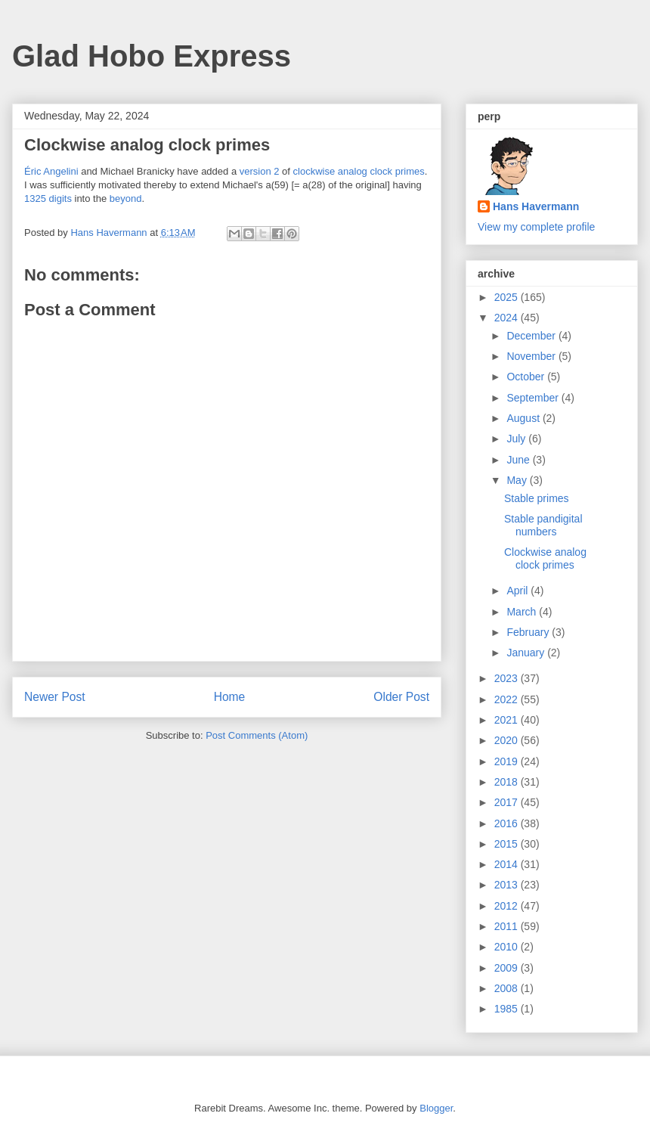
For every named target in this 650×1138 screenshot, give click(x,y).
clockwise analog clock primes (359, 171)
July (517, 439)
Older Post (401, 696)
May (517, 480)
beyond (126, 198)
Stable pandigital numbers (543, 525)
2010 (507, 947)
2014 (507, 864)
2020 (507, 740)
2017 (507, 802)
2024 (507, 318)
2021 (507, 720)
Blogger (436, 1108)
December (532, 336)
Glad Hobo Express (151, 56)
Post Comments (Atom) (257, 735)
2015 (507, 844)
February (529, 632)
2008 (507, 988)
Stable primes (536, 498)
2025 (507, 297)
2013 (507, 885)
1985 (507, 1009)
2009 (507, 968)
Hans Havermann (536, 206)
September (533, 398)
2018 (507, 782)
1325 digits (48, 198)
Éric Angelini (51, 171)
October (526, 377)
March (522, 612)
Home (230, 696)
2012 (507, 906)
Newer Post (54, 696)
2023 (507, 678)
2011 (507, 926)
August (524, 418)
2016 (507, 823)
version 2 (260, 171)
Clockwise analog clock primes (545, 558)
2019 (507, 761)
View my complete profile (536, 227)
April (518, 591)
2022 (507, 699)
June (519, 460)
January (526, 653)
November (532, 356)
